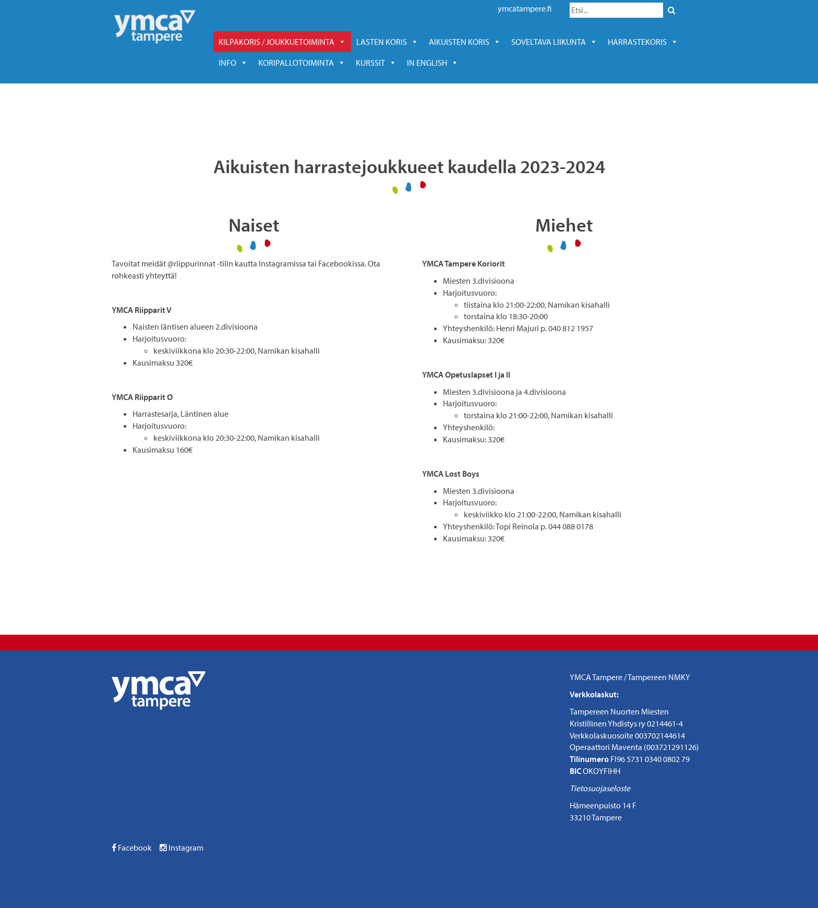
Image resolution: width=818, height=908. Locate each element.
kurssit (376, 62)
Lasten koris (387, 42)
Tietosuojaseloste (600, 788)
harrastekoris (643, 42)
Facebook (132, 847)
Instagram (181, 847)
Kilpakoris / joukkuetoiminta (282, 42)
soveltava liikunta (554, 42)
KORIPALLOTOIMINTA (301, 62)
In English (433, 62)
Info (233, 62)
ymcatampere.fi (524, 8)
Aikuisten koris (465, 42)
